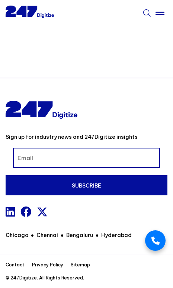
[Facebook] (25, 212)
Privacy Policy (47, 265)
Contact (15, 265)
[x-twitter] (42, 212)
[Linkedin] (10, 212)
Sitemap (80, 265)
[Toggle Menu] (160, 12)
